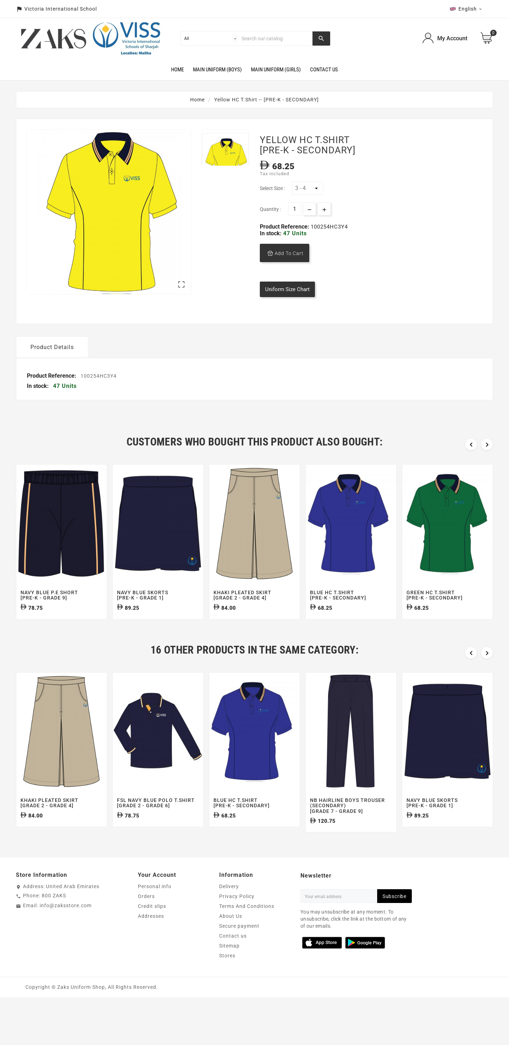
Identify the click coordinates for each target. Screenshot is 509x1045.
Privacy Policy (237, 914)
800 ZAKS (54, 913)
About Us (230, 934)
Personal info (154, 904)
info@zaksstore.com (66, 923)
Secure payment (239, 944)
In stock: (271, 233)
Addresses (151, 934)
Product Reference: (285, 226)
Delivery (229, 904)
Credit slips (152, 924)
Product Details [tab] (52, 365)
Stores (227, 973)
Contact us (233, 954)
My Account (452, 38)
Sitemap (229, 964)
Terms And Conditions (246, 924)
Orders (146, 914)
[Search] (275, 38)
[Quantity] (294, 209)
